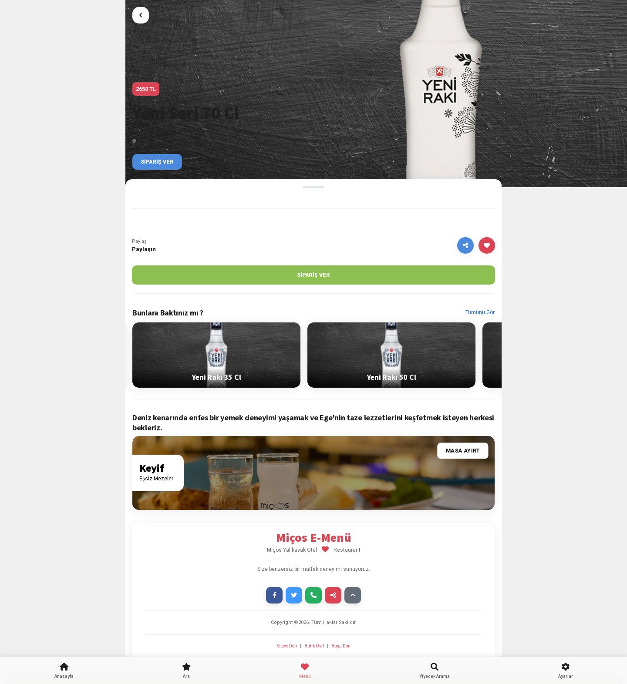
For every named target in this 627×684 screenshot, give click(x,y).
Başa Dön (341, 646)
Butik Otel (314, 646)
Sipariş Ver (157, 162)
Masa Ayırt (462, 451)
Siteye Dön (287, 646)
